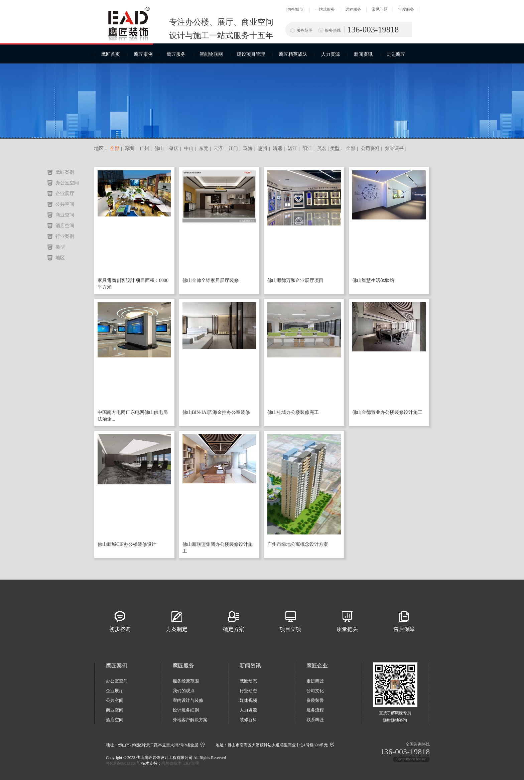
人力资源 (330, 54)
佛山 (158, 148)
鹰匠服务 (176, 54)
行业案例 (64, 236)
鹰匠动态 (248, 680)
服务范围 (304, 30)
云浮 (218, 148)
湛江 (291, 148)
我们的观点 (183, 690)
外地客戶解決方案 (190, 719)
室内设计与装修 (188, 700)
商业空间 (64, 214)
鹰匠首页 (110, 54)
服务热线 (333, 30)
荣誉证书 (394, 148)
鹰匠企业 (317, 665)
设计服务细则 (186, 710)
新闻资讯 (363, 54)
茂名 (321, 148)
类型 (60, 247)
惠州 (262, 148)
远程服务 (353, 9)
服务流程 (315, 710)
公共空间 (64, 204)
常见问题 (380, 9)
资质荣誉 (315, 700)
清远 (277, 148)
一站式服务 (325, 9)
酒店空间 (64, 225)
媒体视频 (248, 700)
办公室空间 (67, 182)
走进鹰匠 (396, 54)
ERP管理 (191, 763)
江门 (232, 148)
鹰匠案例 (143, 54)
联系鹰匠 (315, 719)
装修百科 (248, 719)
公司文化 (315, 690)
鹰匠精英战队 (293, 54)
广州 (143, 148)
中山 (188, 148)
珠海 (247, 148)
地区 (60, 257)
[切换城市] (295, 9)
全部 (114, 148)
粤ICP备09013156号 (123, 763)
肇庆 (173, 148)
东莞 (203, 148)
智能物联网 (211, 54)
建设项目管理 (251, 54)
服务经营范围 (186, 680)
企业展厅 (64, 193)
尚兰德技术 (171, 763)
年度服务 (406, 9)
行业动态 (248, 690)
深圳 (129, 148)
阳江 (306, 148)
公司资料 (370, 148)
